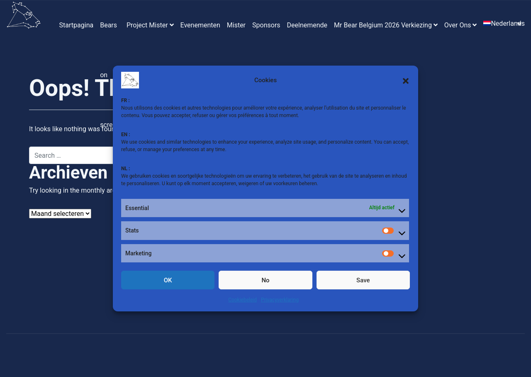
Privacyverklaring (280, 300)
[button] (406, 80)
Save (363, 280)
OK (168, 280)
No (265, 280)
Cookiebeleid (242, 300)
